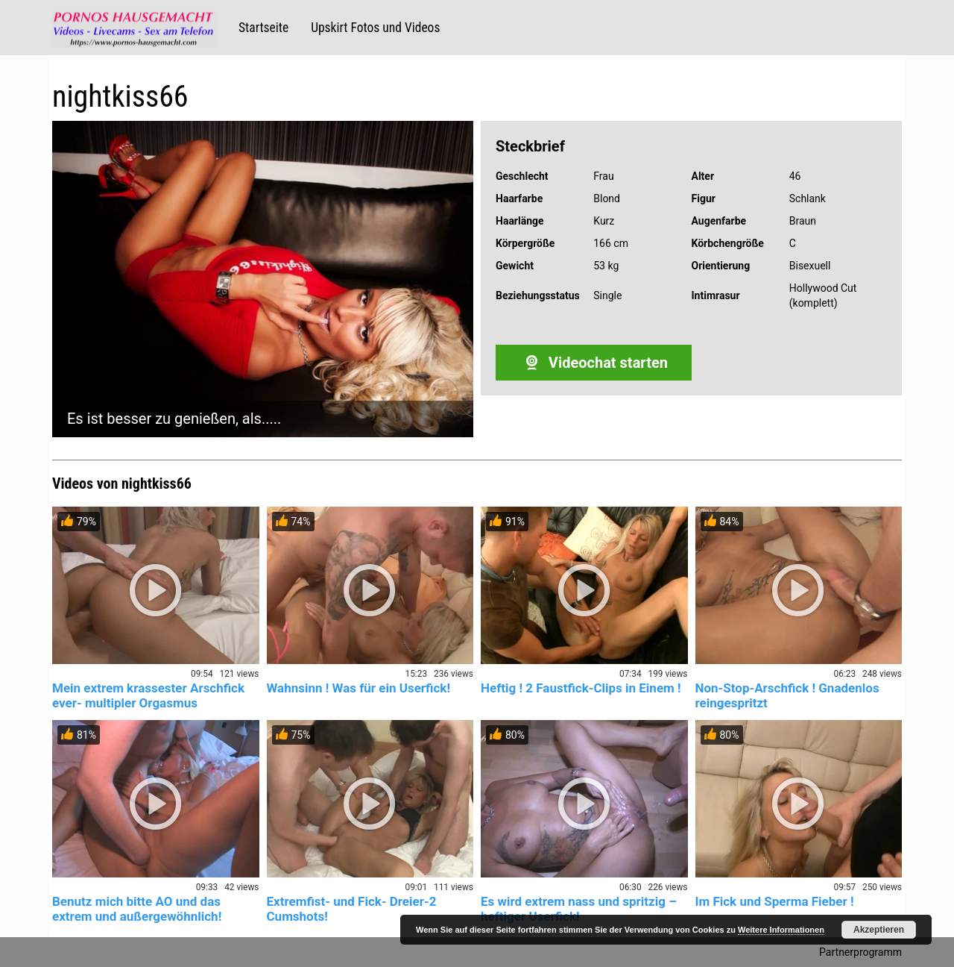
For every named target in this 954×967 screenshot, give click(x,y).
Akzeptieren (878, 929)
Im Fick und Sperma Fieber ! (774, 901)
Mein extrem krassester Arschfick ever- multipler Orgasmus (148, 695)
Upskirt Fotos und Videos (375, 27)
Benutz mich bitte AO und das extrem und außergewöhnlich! (136, 909)
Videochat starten (593, 363)
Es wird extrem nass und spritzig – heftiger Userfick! (579, 909)
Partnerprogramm (860, 952)
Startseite (263, 27)
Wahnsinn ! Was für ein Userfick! (358, 687)
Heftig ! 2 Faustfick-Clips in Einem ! (581, 687)
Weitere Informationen (781, 929)
